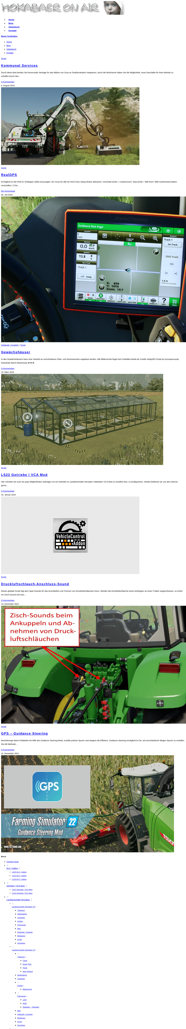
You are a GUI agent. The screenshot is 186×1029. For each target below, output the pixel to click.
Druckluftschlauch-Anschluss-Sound (35, 584)
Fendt (25, 968)
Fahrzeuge (21, 925)
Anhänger (21, 918)
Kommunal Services (19, 65)
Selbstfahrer (22, 914)
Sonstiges (21, 943)
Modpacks (21, 936)
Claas (25, 961)
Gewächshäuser (15, 352)
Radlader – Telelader (31, 1007)
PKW (25, 1003)
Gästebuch (11, 49)
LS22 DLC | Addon (19, 876)
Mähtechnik (27, 989)
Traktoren (21, 910)
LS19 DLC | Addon (19, 879)
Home (9, 42)
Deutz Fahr (27, 964)
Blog (8, 45)
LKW (24, 1000)
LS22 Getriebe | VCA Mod (24, 475)
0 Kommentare (7, 82)
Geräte (20, 921)
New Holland (28, 971)
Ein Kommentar (8, 191)
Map (19, 929)
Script (3, 58)
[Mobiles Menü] (9, 36)
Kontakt (9, 53)
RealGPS (9, 175)
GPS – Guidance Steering (24, 733)
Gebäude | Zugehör (10, 345)
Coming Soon (12, 862)
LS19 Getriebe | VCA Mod (22, 893)
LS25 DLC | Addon (19, 872)
